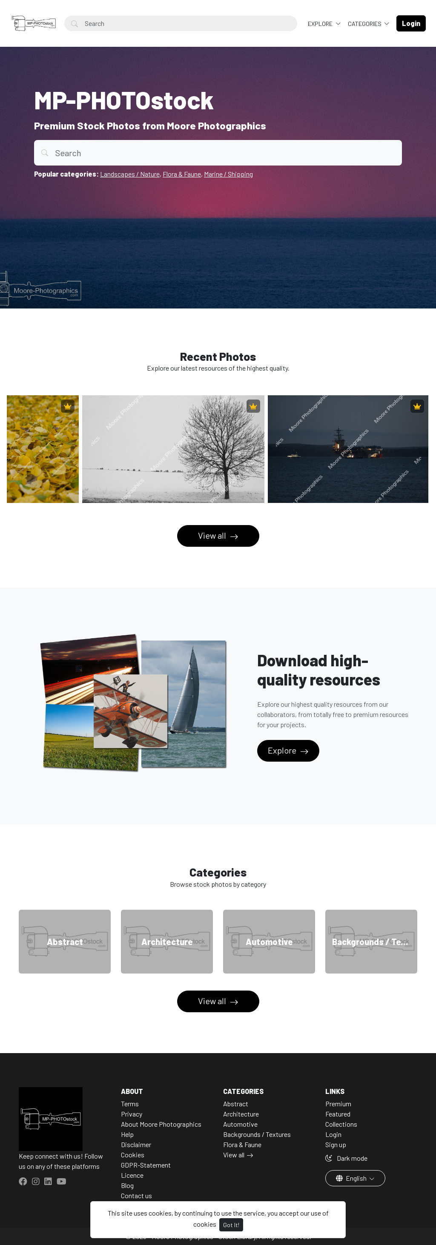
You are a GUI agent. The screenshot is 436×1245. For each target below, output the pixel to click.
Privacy (131, 1114)
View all (213, 535)
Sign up (335, 1144)
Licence (132, 1175)
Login (333, 1134)
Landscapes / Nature (130, 174)
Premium (338, 1103)
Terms (130, 1103)
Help (127, 1134)
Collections (341, 1124)
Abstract (235, 1103)
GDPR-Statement (146, 1165)
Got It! (231, 1224)
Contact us (136, 1195)
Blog (127, 1185)
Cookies (132, 1155)
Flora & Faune (182, 174)
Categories (365, 23)
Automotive (240, 1124)
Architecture (241, 1114)
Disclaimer (136, 1144)
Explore (321, 23)
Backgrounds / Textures (257, 1134)
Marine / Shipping (228, 174)
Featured (337, 1114)
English (352, 1178)
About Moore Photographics (161, 1124)
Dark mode (346, 1158)
